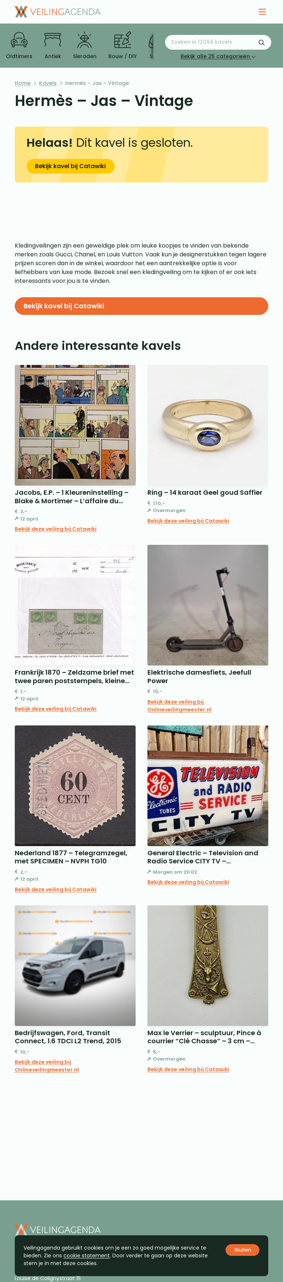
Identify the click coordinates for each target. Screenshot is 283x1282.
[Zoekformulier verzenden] (261, 42)
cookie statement (86, 1255)
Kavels (48, 83)
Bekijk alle (218, 56)
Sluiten (242, 1249)
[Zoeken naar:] (218, 42)
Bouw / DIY (122, 45)
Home (23, 83)
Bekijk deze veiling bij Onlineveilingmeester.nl (179, 705)
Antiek (52, 45)
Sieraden (85, 45)
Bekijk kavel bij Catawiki (70, 166)
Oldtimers (19, 45)
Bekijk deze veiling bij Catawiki (56, 529)
